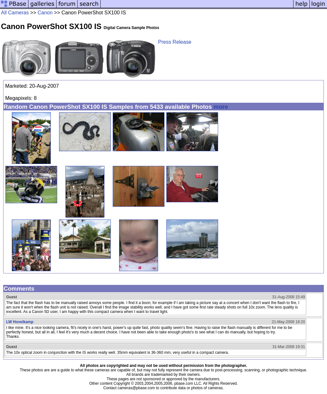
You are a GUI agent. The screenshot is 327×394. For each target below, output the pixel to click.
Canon (45, 12)
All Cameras (15, 12)
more (221, 106)
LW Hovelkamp (19, 322)
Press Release (174, 42)
